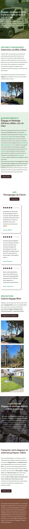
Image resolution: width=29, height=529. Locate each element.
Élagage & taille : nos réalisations (10, 315)
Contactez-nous (5, 514)
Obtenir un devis (6, 176)
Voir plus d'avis (14, 199)
